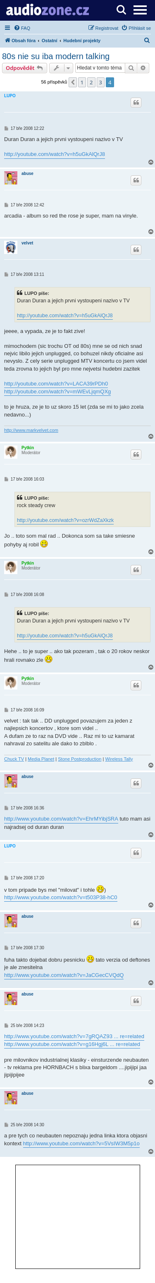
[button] (73, 82)
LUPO (10, 95)
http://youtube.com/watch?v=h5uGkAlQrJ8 (54, 154)
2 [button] (91, 82)
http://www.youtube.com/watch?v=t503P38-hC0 (60, 897)
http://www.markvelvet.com (31, 430)
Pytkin (27, 447)
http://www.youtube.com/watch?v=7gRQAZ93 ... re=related (74, 1036)
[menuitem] (22, 28)
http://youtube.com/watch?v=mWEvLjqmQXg (57, 391)
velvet (27, 243)
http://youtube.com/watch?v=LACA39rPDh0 (56, 384)
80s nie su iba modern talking (56, 56)
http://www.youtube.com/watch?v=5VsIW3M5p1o (81, 1143)
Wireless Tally (119, 758)
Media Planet (41, 758)
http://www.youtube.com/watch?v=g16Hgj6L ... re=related (72, 1044)
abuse (27, 173)
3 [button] (100, 82)
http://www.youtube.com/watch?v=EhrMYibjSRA (61, 819)
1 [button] (82, 82)
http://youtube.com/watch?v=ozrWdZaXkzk (65, 520)
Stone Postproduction (79, 758)
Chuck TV (14, 758)
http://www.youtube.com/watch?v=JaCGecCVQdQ (64, 975)
